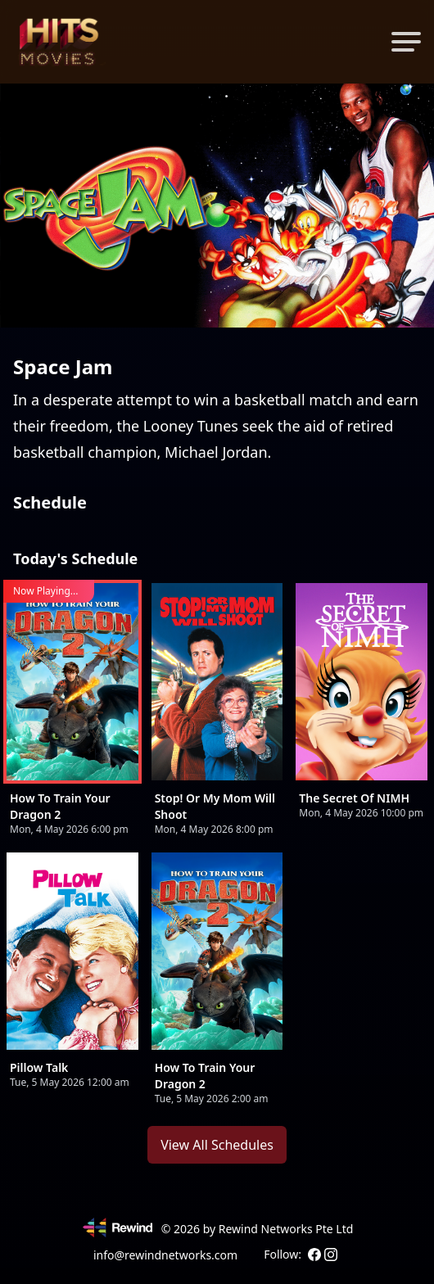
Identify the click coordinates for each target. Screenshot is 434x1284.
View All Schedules (217, 1145)
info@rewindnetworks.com (165, 1255)
